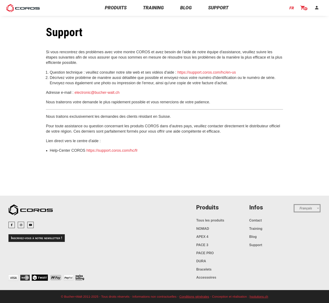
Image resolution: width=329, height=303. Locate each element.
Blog (253, 236)
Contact (255, 220)
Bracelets (204, 269)
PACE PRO (205, 253)
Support (255, 245)
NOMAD (202, 228)
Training (255, 228)
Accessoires (206, 277)
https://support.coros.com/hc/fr (112, 150)
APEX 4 (202, 236)
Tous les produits (210, 220)
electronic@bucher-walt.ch (97, 92)
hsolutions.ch (259, 296)
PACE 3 (202, 245)
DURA (201, 261)
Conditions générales (194, 296)
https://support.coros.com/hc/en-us (206, 72)
